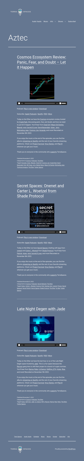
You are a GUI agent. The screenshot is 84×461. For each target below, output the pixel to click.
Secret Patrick (26, 288)
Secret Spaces (42, 248)
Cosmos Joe (34, 130)
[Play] (19, 103)
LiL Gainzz (38, 402)
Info (51, 21)
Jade (36, 364)
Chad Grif (47, 125)
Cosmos (43, 119)
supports (53, 152)
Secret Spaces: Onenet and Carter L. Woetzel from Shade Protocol (40, 190)
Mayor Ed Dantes (57, 125)
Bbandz (19, 128)
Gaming (47, 286)
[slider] (40, 103)
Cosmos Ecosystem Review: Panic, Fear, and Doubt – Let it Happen (41, 62)
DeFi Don (28, 402)
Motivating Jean (23, 130)
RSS (45, 114)
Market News (40, 165)
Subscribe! (72, 21)
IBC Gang (29, 165)
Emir (25, 165)
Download (43, 109)
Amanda (42, 130)
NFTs (42, 402)
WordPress (71, 449)
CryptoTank (23, 122)
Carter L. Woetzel (32, 251)
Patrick (19, 253)
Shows (60, 21)
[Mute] (60, 103)
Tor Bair (58, 288)
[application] (42, 103)
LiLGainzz (42, 369)
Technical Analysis (22, 167)
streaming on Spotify (30, 141)
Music (46, 21)
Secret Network (42, 284)
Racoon (20, 366)
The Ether (40, 161)
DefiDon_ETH (51, 369)
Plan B (60, 144)
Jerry (57, 128)
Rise (63, 369)
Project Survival (38, 144)
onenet (19, 251)
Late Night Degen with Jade (41, 309)
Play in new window (31, 109)
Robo (36, 369)
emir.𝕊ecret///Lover (30, 128)
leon (59, 248)
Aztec (53, 128)
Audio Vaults (36, 21)
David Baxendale (44, 128)
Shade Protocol (47, 251)
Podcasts (34, 161)
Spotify (40, 114)
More (50, 114)
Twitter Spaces (38, 167)
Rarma (31, 369)
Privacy (60, 286)
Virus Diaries (49, 144)
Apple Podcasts (31, 114)
